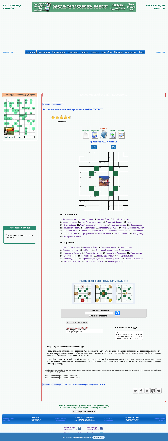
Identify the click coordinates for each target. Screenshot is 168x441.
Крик (64, 247)
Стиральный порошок (134, 259)
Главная (46, 104)
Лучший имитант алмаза (90, 222)
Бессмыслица (124, 250)
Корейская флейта (70, 250)
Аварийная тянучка (121, 219)
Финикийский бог (136, 231)
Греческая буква (71, 231)
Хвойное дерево (71, 259)
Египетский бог (70, 256)
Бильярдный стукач (72, 262)
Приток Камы (97, 231)
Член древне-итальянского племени (77, 219)
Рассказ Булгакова (94, 253)
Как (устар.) (138, 234)
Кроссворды (57, 104)
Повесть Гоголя (70, 234)
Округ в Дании (70, 225)
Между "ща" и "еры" (105, 256)
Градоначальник (126, 256)
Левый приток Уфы (116, 262)
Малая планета (121, 234)
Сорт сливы (89, 228)
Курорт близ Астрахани (116, 253)
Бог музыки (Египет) (72, 236)
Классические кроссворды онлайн (61, 377)
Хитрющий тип (103, 219)
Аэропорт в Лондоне (72, 253)
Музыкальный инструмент (133, 228)
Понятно (98, 437)
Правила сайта (36, 420)
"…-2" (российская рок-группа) (93, 225)
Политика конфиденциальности (84, 422)
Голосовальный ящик (108, 228)
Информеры (36, 419)
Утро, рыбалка (87, 234)
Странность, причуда (91, 259)
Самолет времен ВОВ (94, 262)
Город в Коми (126, 247)
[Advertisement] (84, 30)
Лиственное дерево (115, 231)
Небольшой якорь (118, 225)
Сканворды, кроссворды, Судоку (20, 95)
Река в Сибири (104, 234)
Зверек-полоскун (69, 222)
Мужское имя (136, 253)
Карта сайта (36, 422)
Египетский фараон (114, 222)
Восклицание (136, 225)
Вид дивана (75, 247)
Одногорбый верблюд (105, 250)
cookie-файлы (84, 437)
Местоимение (87, 256)
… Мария (87, 250)
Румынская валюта (109, 247)
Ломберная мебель (72, 228)
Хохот (84, 231)
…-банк (130, 222)
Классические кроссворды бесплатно (62, 379)
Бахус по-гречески (112, 259)
